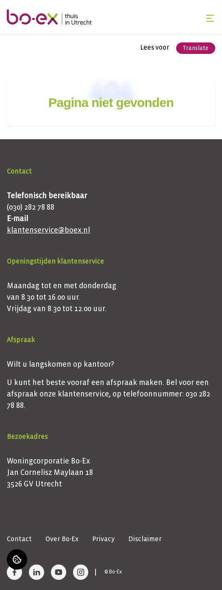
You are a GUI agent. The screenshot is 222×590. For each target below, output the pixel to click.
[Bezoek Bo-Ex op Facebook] (14, 572)
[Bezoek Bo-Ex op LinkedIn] (36, 572)
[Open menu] (210, 18)
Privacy (103, 538)
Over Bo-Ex (62, 538)
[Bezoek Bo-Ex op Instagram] (80, 572)
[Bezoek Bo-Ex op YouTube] (58, 572)
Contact (19, 538)
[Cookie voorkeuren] (17, 559)
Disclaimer (145, 538)
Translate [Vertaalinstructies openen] (195, 48)
